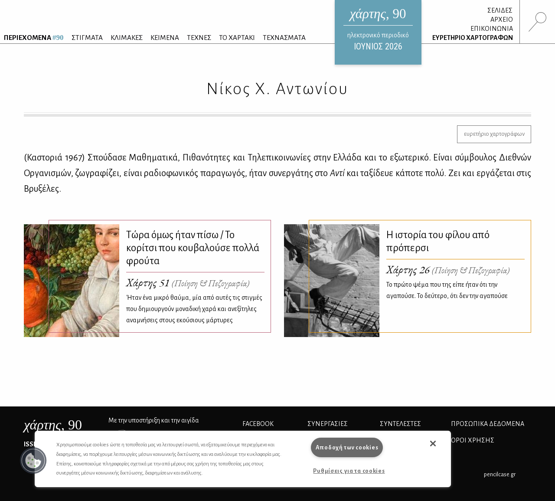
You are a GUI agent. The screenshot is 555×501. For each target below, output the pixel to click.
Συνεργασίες (327, 423)
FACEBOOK (258, 423)
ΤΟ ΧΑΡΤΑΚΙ (237, 37)
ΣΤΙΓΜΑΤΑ (87, 37)
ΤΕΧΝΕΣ (199, 37)
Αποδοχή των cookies (347, 447)
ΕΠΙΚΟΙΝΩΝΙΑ (491, 28)
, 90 (53, 424)
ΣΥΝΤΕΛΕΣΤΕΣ (400, 423)
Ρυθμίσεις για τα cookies (349, 471)
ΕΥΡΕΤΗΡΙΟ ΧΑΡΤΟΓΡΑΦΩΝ (472, 37)
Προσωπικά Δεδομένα (487, 423)
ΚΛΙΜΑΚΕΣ (127, 37)
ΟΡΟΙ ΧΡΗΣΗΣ (472, 440)
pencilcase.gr (500, 474)
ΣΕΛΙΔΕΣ (500, 10)
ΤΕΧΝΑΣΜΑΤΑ (284, 37)
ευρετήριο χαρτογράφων (494, 134)
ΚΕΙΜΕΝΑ (164, 37)
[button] (33, 461)
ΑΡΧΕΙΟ (501, 19)
